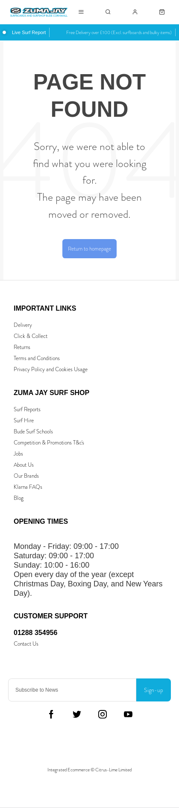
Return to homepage (89, 249)
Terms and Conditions (37, 358)
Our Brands (26, 476)
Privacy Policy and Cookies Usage (51, 369)
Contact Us (26, 644)
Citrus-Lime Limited (113, 769)
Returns (22, 347)
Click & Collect (30, 336)
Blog (18, 498)
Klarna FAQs (28, 487)
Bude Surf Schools (33, 431)
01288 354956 (35, 632)
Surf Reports (27, 409)
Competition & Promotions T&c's (49, 443)
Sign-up (153, 690)
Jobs (18, 454)
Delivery (23, 325)
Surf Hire (24, 420)
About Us (24, 465)
